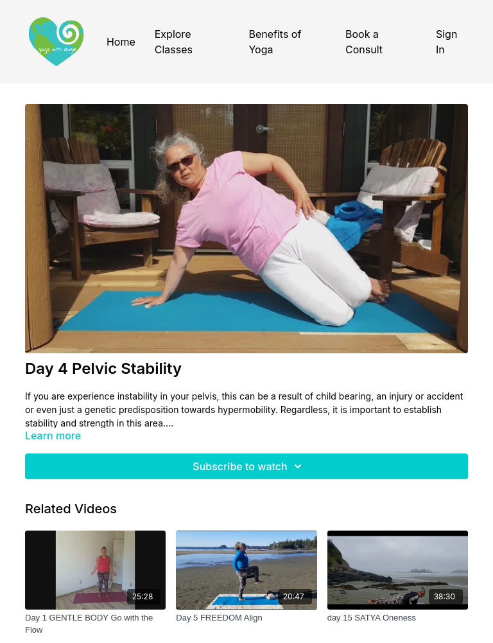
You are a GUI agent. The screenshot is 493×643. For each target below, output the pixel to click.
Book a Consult (364, 42)
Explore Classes (174, 42)
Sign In (446, 42)
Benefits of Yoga (274, 42)
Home (121, 41)
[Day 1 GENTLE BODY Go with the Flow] (95, 624)
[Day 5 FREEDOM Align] (246, 618)
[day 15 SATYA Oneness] (397, 618)
